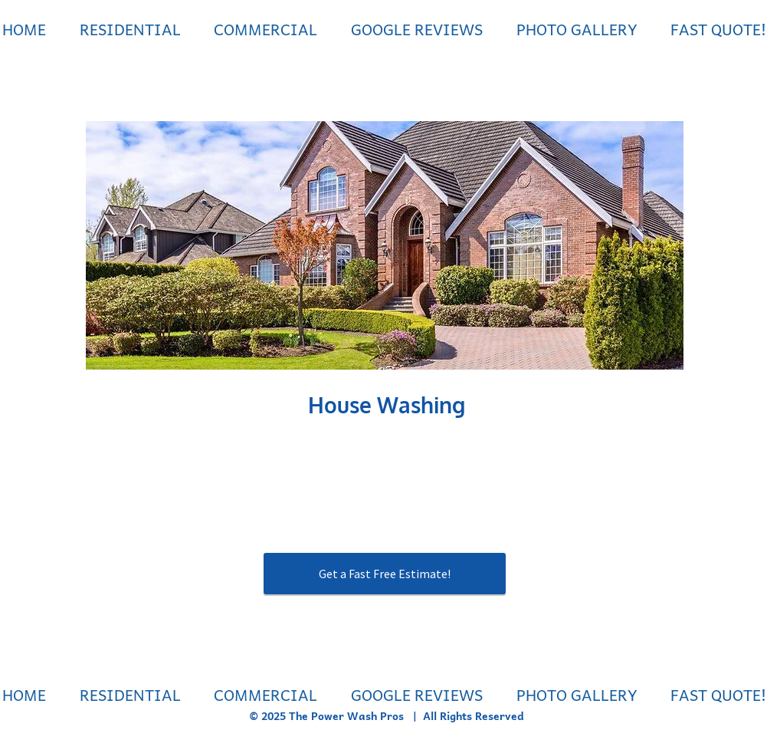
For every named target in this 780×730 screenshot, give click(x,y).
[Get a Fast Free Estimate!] (385, 573)
